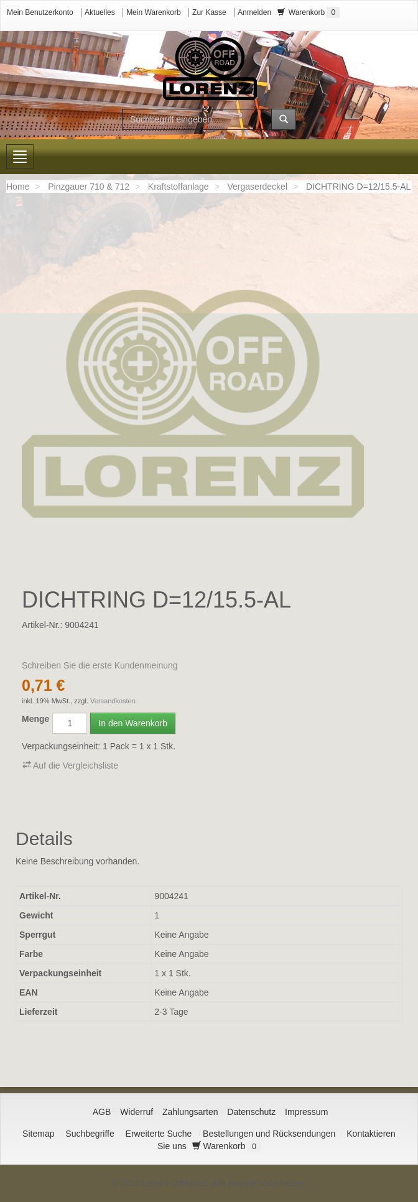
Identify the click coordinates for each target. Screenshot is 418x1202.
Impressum (306, 1112)
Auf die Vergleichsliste (70, 765)
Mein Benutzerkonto (40, 12)
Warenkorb (308, 12)
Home (17, 187)
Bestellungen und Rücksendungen (269, 1134)
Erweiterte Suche (159, 1134)
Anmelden (254, 12)
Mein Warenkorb (153, 12)
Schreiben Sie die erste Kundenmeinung (100, 665)
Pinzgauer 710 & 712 (88, 187)
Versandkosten (113, 701)
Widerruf (136, 1112)
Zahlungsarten (190, 1112)
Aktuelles (100, 12)
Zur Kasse (209, 12)
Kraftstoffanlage (178, 187)
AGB (102, 1112)
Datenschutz (251, 1112)
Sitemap (38, 1134)
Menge (35, 719)
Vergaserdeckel (258, 187)
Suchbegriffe (89, 1134)
